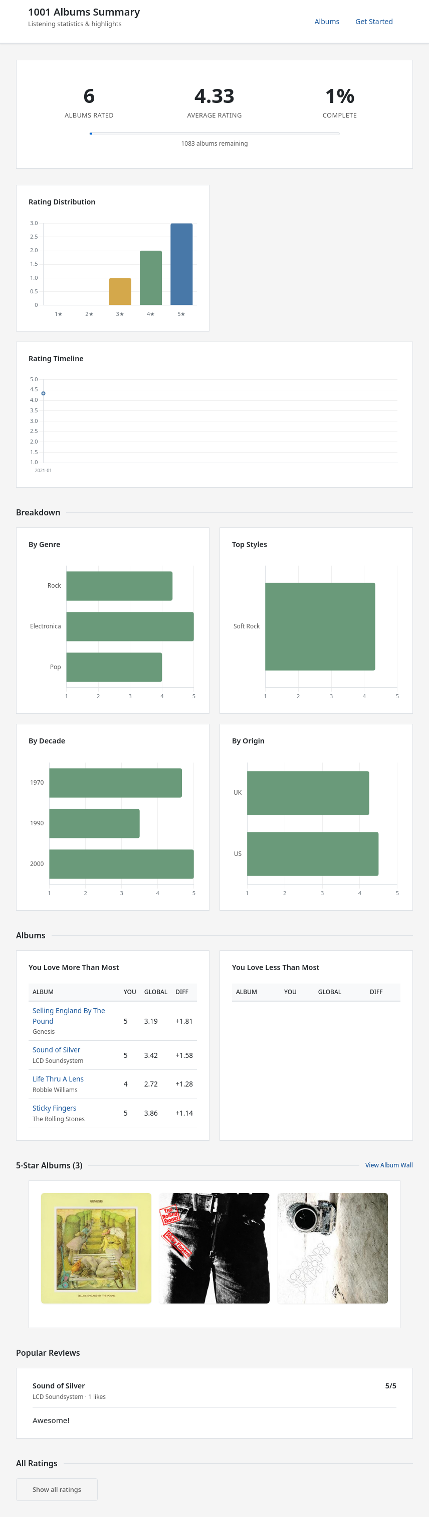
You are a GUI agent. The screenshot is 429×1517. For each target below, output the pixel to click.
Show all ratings (57, 1489)
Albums (327, 21)
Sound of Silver (56, 1049)
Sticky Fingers (54, 1108)
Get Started (374, 21)
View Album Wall (389, 1165)
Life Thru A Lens (58, 1078)
